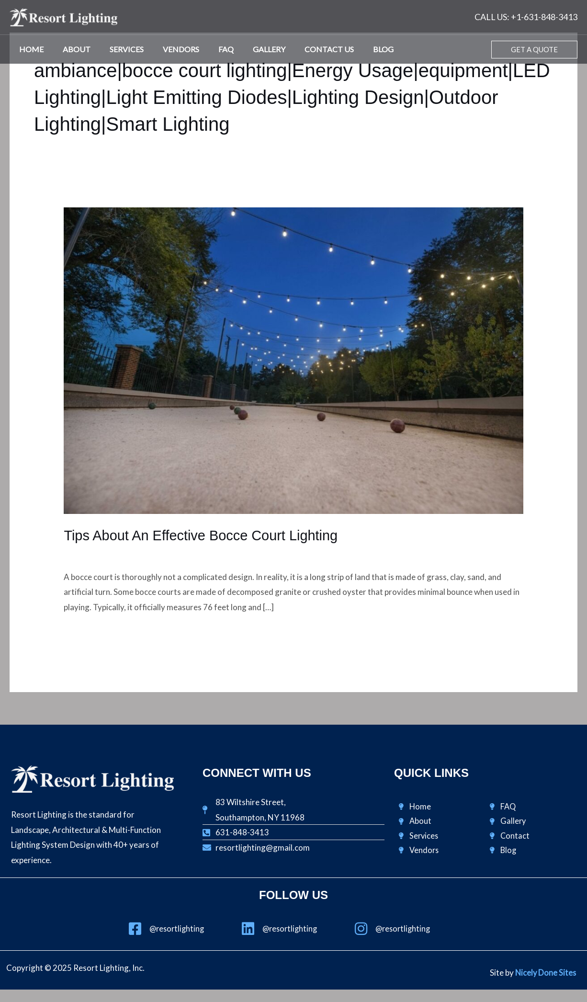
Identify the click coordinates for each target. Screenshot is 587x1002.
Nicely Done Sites (545, 973)
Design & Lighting (95, 553)
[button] (534, 49)
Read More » (86, 632)
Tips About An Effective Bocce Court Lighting (206, 535)
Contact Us (304, 49)
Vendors (167, 49)
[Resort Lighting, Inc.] (63, 16)
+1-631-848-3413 (544, 16)
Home (29, 49)
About (71, 49)
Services (117, 49)
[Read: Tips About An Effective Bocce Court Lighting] (293, 359)
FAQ (208, 49)
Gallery (248, 49)
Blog (354, 49)
